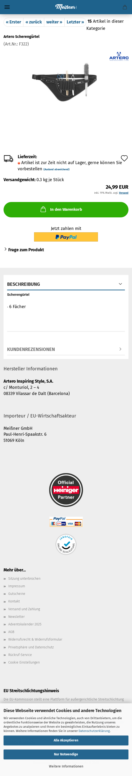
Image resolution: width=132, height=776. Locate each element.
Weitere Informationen (66, 766)
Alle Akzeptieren (66, 740)
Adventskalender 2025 (24, 624)
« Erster (13, 22)
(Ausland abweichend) (57, 169)
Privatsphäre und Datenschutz (31, 647)
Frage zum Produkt (26, 249)
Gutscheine (16, 594)
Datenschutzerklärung (94, 731)
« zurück (34, 22)
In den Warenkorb (61, 209)
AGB (11, 632)
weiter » (54, 22)
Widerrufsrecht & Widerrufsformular (35, 639)
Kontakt (14, 601)
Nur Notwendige (66, 754)
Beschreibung (23, 284)
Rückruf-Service (20, 655)
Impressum (16, 586)
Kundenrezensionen (31, 349)
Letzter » (75, 22)
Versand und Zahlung (24, 609)
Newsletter (16, 617)
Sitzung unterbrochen (24, 579)
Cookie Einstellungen (24, 662)
